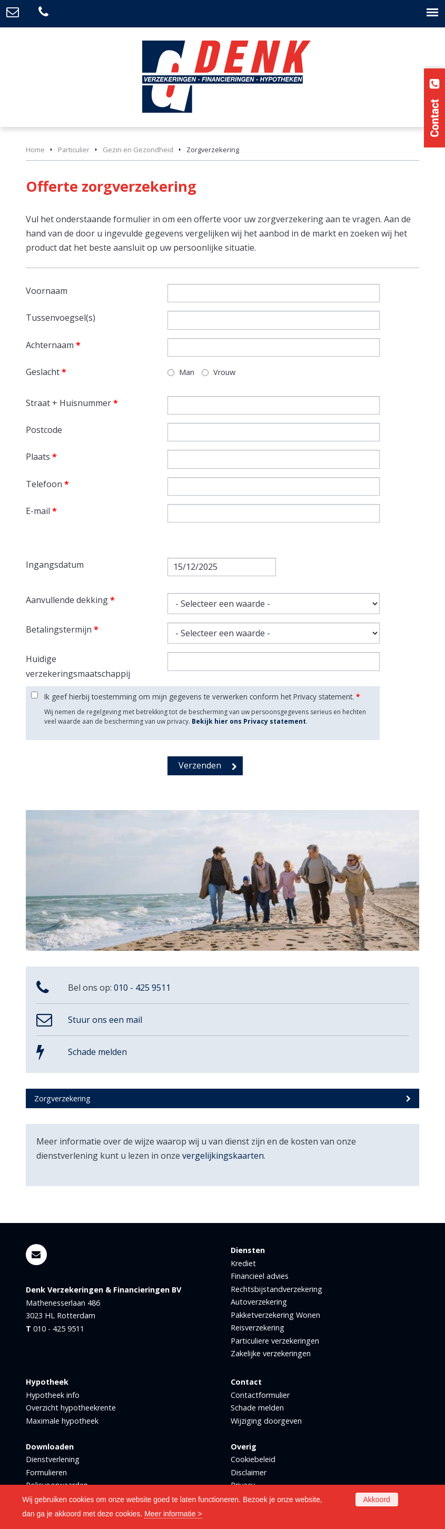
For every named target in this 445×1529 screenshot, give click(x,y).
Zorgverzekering (62, 1098)
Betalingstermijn (62, 629)
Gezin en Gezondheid (138, 149)
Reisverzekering (257, 1328)
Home (35, 149)
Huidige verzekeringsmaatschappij (78, 666)
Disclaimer (248, 1472)
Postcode (44, 430)
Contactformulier (260, 1395)
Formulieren (46, 1472)
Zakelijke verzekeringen (271, 1353)
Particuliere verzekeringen (275, 1341)
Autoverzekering (259, 1302)
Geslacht (46, 372)
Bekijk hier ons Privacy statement (249, 721)
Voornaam (46, 291)
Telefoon (47, 484)
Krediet (243, 1263)
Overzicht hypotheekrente (71, 1408)
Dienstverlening (53, 1459)
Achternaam (53, 345)
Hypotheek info (53, 1395)
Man (186, 372)
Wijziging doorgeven (266, 1421)
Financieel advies (260, 1276)
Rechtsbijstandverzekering (276, 1289)
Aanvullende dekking (70, 600)
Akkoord (376, 1499)
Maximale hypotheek (62, 1421)
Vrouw (224, 372)
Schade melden (97, 1052)
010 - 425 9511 (142, 987)
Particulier (74, 149)
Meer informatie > (173, 1514)
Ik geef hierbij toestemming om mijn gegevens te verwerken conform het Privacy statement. (202, 697)
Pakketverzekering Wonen (275, 1315)
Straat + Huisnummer (72, 403)
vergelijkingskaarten (223, 1155)
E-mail (41, 511)
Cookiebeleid (253, 1459)
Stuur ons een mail (105, 1019)
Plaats (41, 456)
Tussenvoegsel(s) (60, 317)
